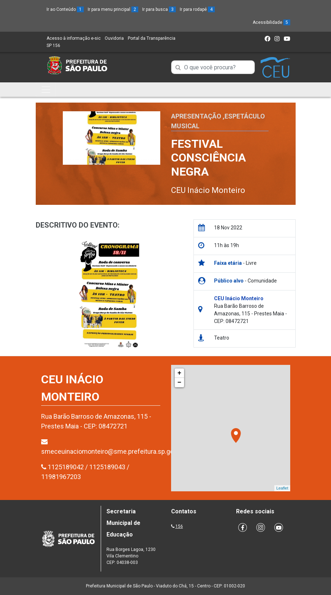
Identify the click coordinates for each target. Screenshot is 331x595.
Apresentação (196, 116)
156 (179, 526)
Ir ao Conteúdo (65, 9)
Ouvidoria (114, 38)
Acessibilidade (271, 22)
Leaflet (282, 488)
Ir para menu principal (113, 9)
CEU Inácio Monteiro (208, 190)
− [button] (180, 382)
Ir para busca (159, 9)
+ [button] (180, 373)
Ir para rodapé (197, 9)
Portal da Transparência (151, 38)
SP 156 (53, 45)
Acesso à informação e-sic (74, 38)
